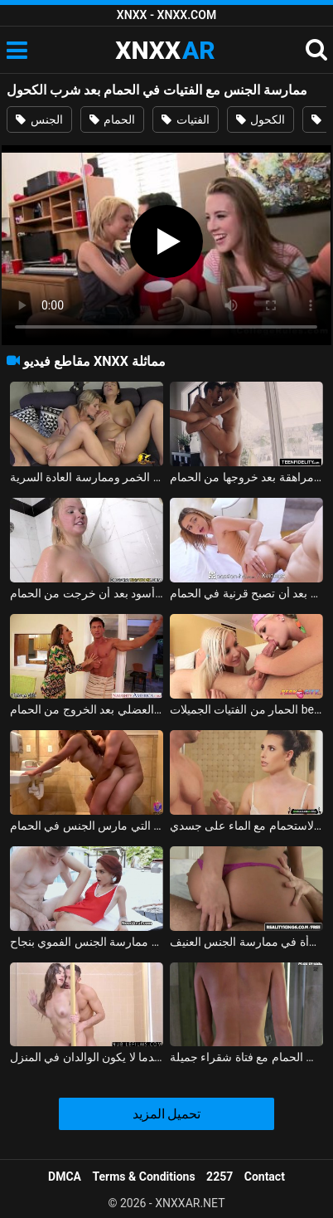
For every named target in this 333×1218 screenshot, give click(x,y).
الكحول (260, 119)
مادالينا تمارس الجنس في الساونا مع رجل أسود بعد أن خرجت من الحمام (86, 593)
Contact (264, 1176)
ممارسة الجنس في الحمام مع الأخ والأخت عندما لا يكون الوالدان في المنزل (86, 1057)
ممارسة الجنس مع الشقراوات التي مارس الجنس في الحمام (86, 825)
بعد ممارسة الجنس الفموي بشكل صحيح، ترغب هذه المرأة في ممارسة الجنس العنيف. (246, 941)
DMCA (64, 1176)
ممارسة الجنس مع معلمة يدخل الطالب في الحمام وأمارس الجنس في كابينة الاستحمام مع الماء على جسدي (246, 825)
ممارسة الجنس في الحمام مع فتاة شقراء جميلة (246, 1057)
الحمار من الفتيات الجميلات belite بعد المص (246, 709)
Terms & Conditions (144, 1176)
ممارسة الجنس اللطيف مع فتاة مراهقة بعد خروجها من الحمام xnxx (246, 477)
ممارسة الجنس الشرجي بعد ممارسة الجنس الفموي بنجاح (86, 941)
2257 (219, 1176)
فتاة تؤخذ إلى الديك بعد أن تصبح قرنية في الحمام (246, 593)
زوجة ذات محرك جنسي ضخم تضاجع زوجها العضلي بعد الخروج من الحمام (86, 709)
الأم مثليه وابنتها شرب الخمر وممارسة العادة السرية (86, 477)
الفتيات (185, 119)
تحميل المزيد (167, 1114)
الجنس (39, 119)
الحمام (112, 119)
